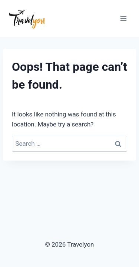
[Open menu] (123, 18)
